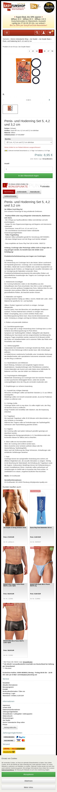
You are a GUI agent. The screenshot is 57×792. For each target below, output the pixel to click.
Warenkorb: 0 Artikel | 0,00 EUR (13, 695)
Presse (5, 724)
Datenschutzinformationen (11, 709)
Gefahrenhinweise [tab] (10, 196)
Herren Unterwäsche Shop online (14, 722)
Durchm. (8, 139)
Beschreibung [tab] (9, 192)
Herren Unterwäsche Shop (19, 39)
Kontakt (5, 689)
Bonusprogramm (8, 687)
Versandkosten (47, 159)
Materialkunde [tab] (35, 192)
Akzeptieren (28, 774)
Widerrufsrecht (7, 716)
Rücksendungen (8, 718)
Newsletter (6, 683)
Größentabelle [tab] (22, 192)
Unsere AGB (7, 707)
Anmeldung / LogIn (9, 693)
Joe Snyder (33, 39)
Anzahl (6, 163)
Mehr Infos (28, 787)
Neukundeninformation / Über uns (14, 691)
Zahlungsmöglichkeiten (10, 712)
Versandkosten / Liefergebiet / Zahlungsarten (17, 714)
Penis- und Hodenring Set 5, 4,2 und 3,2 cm (17, 41)
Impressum (6, 705)
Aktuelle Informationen (10, 685)
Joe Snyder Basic (45, 39)
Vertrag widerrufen (10, 727)
